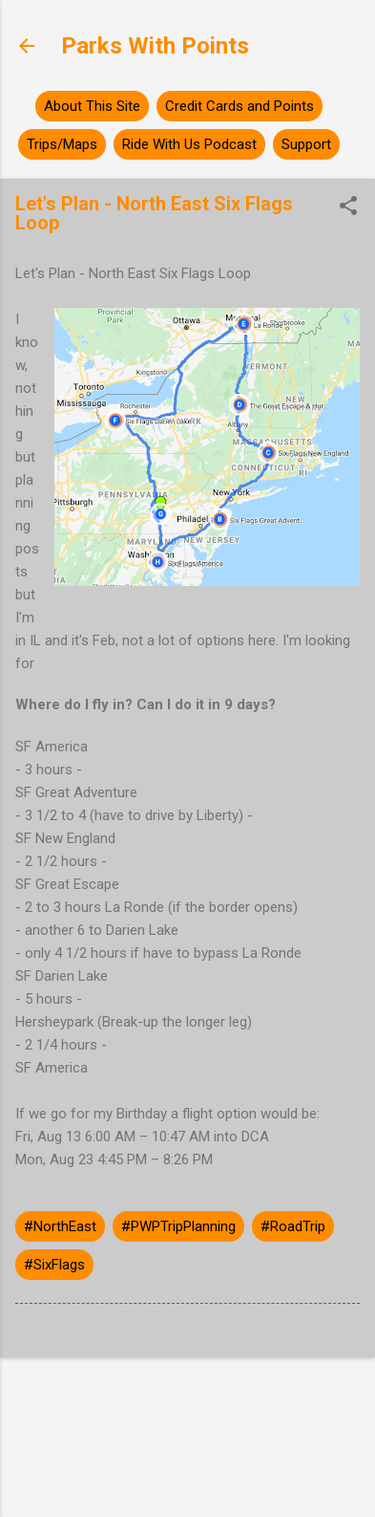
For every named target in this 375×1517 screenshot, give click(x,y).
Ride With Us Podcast (189, 144)
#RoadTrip (292, 1226)
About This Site (92, 106)
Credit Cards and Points (239, 106)
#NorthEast (60, 1226)
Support (306, 144)
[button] (348, 207)
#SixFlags (54, 1264)
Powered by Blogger (187, 1406)
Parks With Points (155, 46)
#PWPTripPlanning (178, 1226)
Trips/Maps (62, 144)
